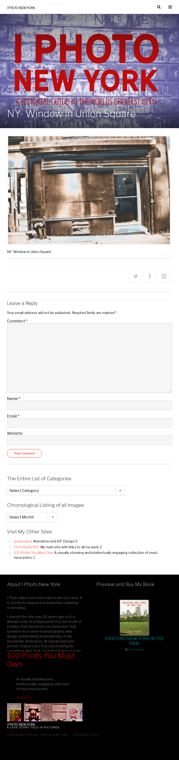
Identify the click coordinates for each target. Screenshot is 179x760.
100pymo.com (24, 697)
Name (14, 398)
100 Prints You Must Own (34, 553)
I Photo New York (21, 8)
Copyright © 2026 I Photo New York (37, 734)
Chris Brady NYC (27, 547)
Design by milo (86, 734)
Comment (17, 321)
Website (15, 433)
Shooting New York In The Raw (134, 641)
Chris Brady (137, 649)
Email (13, 416)
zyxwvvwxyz (23, 541)
